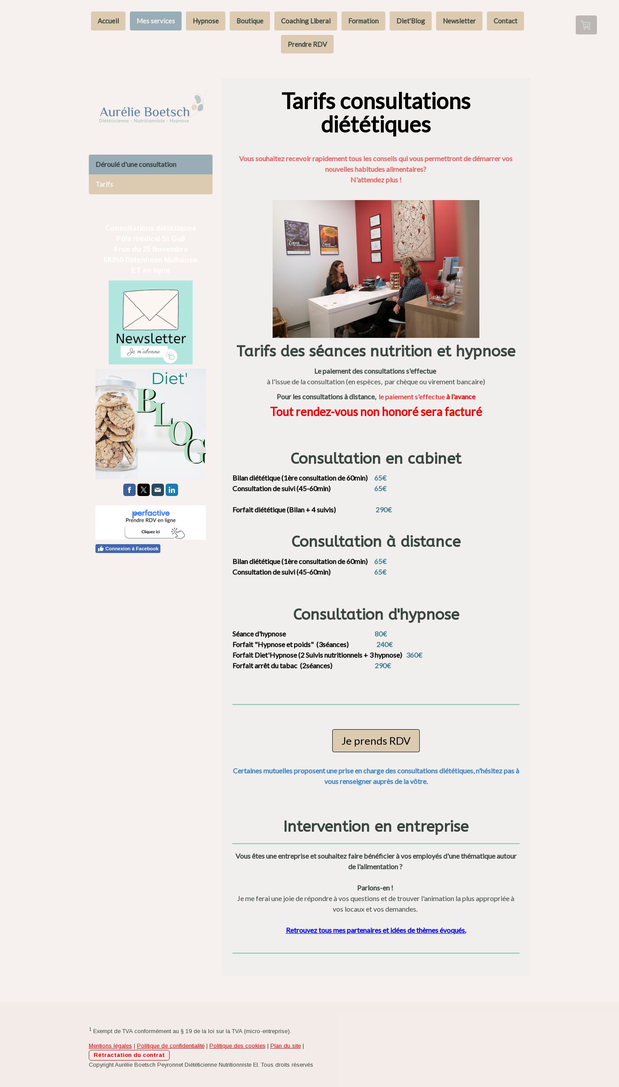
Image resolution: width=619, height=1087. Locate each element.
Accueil (108, 21)
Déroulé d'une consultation (135, 164)
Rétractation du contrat (129, 1055)
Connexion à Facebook (128, 548)
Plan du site (285, 1045)
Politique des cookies (237, 1045)
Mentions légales (110, 1045)
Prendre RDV (307, 44)
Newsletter (459, 21)
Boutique (249, 21)
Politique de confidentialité (171, 1045)
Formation (363, 21)
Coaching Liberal (305, 21)
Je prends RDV (376, 740)
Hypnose (206, 21)
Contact (505, 21)
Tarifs (104, 184)
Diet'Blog (410, 21)
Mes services (156, 21)
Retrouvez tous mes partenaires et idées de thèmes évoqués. (376, 930)
